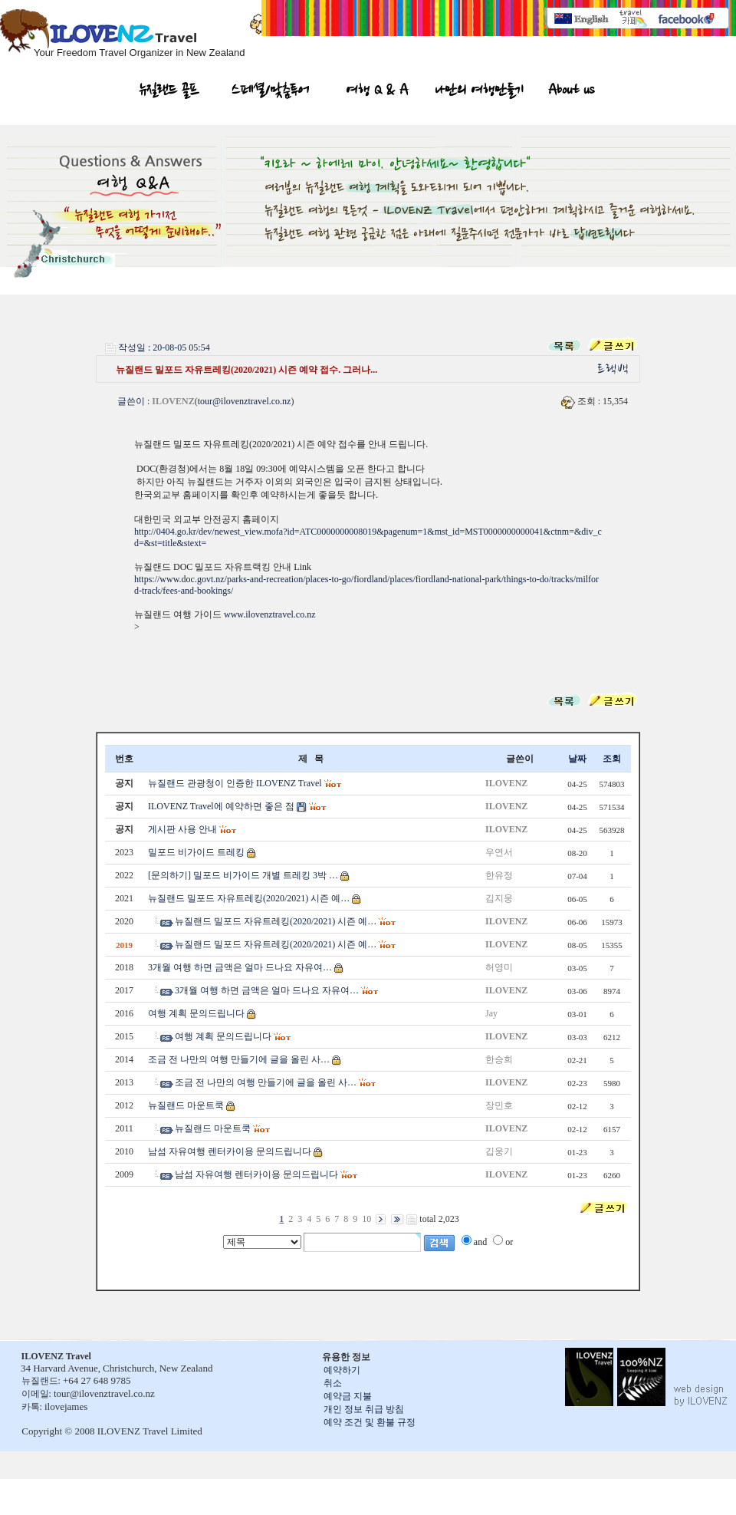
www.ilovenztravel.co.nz (270, 614)
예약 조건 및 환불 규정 (370, 1422)
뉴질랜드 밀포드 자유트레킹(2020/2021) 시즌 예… (249, 898)
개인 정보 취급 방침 (364, 1409)
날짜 (577, 758)
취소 (333, 1383)
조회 (612, 758)
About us (570, 92)
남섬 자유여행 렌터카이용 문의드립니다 (229, 1151)
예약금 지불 (348, 1396)
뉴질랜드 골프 (169, 92)
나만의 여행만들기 (479, 92)
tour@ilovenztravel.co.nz (244, 401)
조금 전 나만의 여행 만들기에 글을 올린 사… (239, 1059)
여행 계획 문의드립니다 (196, 1013)
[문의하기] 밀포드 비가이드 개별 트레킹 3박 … (243, 875)
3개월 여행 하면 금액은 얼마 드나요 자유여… (240, 967)
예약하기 (342, 1370)
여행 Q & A (377, 92)
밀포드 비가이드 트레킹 (196, 852)
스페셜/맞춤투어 (270, 92)
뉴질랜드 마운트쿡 (186, 1105)
